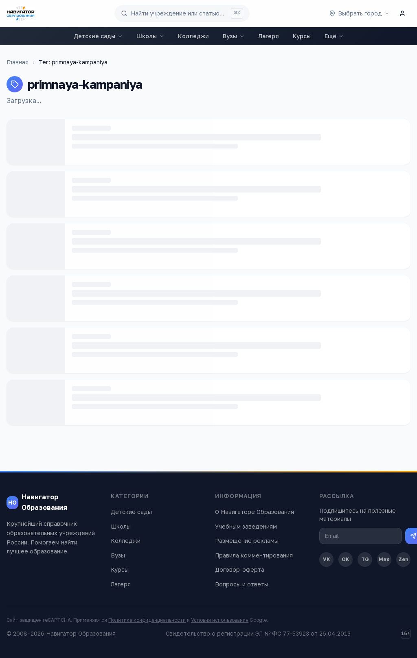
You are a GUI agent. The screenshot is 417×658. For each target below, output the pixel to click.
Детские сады (98, 36)
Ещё (334, 36)
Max (384, 559)
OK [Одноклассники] (345, 559)
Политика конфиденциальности (147, 620)
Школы (150, 36)
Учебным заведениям (246, 526)
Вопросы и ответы (241, 584)
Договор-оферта (239, 569)
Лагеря (268, 36)
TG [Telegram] (365, 559)
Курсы (302, 36)
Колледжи (193, 36)
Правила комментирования (254, 555)
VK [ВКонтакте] (326, 559)
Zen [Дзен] (403, 559)
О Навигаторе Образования (254, 511)
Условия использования (219, 620)
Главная (18, 62)
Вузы (233, 36)
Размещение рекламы (247, 540)
